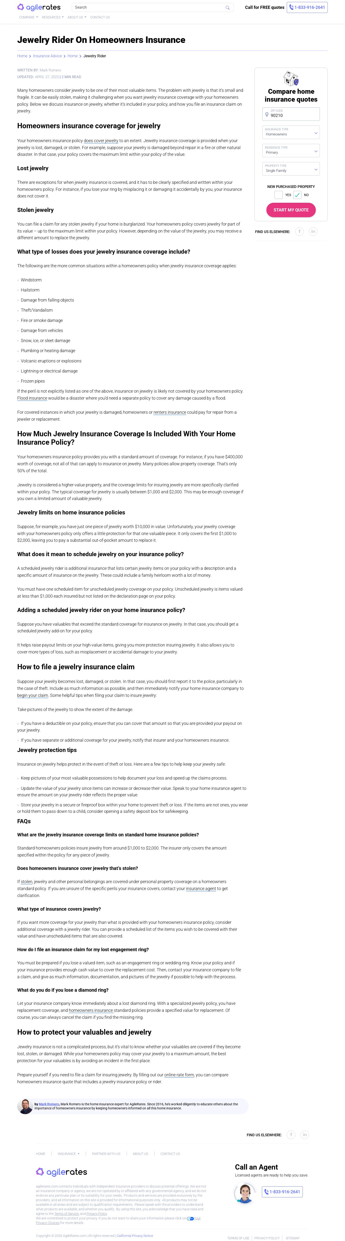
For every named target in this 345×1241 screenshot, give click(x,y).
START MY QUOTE (291, 209)
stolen (26, 881)
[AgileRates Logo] (38, 7)
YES (283, 195)
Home (22, 56)
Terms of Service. (66, 1214)
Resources (51, 17)
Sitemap (293, 1238)
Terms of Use (238, 1238)
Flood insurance (32, 398)
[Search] (153, 7)
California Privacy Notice (135, 1236)
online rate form (179, 1074)
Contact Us (100, 17)
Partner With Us (106, 1154)
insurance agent (201, 888)
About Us (76, 17)
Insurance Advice (47, 56)
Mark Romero (49, 1104)
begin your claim (32, 695)
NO (301, 195)
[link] (307, 7)
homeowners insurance (91, 1010)
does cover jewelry (101, 140)
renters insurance (170, 412)
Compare (27, 17)
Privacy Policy (96, 1214)
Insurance (67, 1154)
